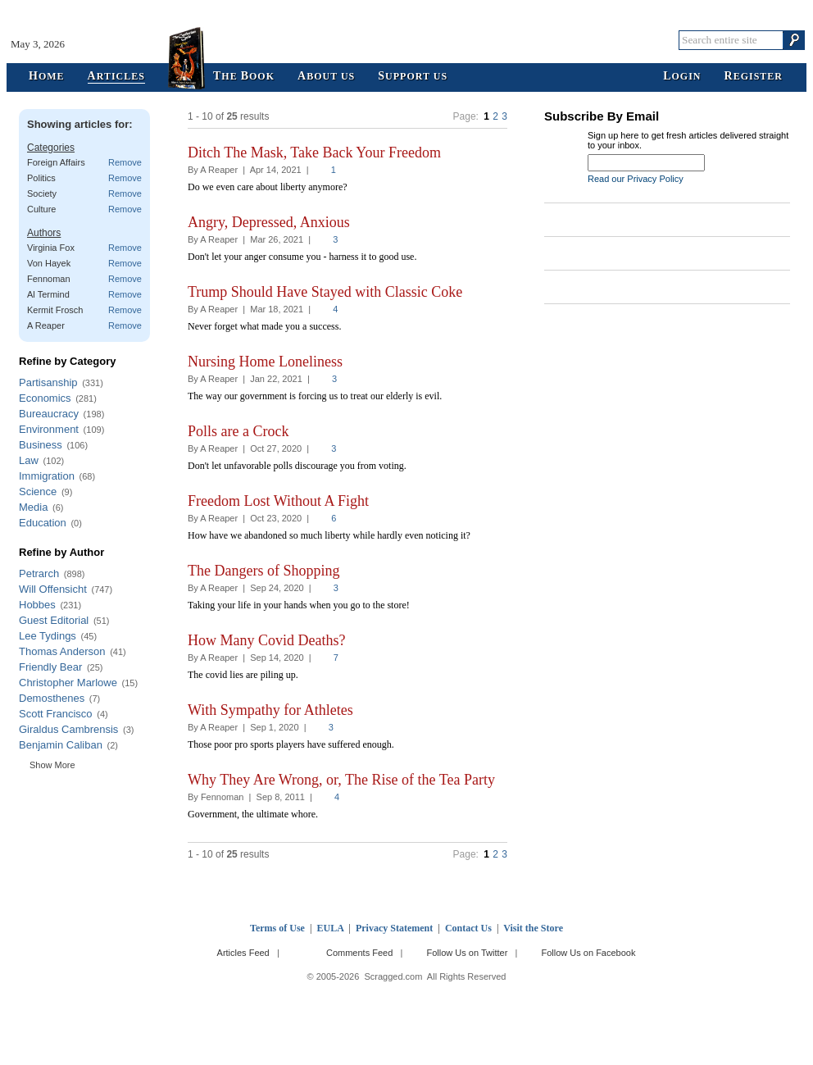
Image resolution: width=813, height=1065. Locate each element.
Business (40, 445)
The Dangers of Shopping (263, 570)
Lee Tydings (47, 636)
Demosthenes (51, 698)
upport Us (412, 76)
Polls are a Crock (238, 431)
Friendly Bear (50, 667)
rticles (116, 76)
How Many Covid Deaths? (266, 640)
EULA (330, 928)
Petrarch (39, 573)
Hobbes (37, 604)
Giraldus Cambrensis (68, 729)
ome (47, 76)
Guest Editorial (54, 620)
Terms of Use (277, 928)
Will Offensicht (53, 589)
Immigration (47, 476)
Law (29, 460)
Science (38, 491)
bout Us (326, 76)
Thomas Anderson (62, 651)
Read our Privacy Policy (636, 179)
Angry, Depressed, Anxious (269, 222)
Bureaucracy (49, 413)
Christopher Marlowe (68, 682)
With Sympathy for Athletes (270, 710)
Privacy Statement (394, 928)
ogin (682, 76)
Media (33, 507)
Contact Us (468, 928)
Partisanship (48, 382)
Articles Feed (243, 953)
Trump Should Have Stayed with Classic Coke (325, 291)
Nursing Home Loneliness (265, 361)
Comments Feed (359, 953)
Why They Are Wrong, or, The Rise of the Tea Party (341, 779)
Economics (45, 398)
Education (42, 523)
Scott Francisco (56, 714)
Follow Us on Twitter (466, 953)
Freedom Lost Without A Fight (278, 501)
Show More (52, 765)
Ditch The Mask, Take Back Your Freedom (314, 152)
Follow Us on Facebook (589, 953)
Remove (125, 162)
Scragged (407, 39)
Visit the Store (533, 928)
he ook (244, 76)
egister (753, 76)
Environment (49, 429)
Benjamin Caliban (60, 745)
